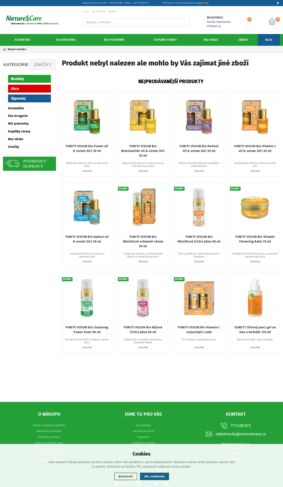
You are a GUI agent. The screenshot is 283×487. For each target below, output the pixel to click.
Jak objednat (98, 11)
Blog (268, 39)
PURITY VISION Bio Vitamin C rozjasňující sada (199, 329)
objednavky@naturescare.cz (241, 434)
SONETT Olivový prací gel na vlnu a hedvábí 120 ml (255, 329)
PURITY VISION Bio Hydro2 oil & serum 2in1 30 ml (86, 239)
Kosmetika (22, 39)
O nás (86, 11)
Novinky (17, 79)
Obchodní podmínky (49, 437)
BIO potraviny (114, 39)
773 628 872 (241, 425)
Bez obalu (211, 39)
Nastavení (126, 476)
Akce (15, 88)
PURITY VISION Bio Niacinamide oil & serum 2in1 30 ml (143, 150)
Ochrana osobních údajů (49, 442)
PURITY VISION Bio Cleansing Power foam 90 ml (87, 329)
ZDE (206, 3)
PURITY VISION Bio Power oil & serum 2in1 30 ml (87, 148)
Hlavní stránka (14, 49)
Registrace (143, 437)
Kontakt (112, 11)
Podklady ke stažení (143, 442)
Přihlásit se (214, 26)
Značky (243, 39)
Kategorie (16, 64)
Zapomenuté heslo (143, 431)
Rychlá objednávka (219, 22)
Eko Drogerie (65, 39)
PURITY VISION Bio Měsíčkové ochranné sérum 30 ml (143, 241)
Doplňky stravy (165, 39)
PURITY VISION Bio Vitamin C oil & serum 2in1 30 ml (255, 148)
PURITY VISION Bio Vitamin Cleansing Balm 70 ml (255, 239)
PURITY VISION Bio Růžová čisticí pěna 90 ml (143, 329)
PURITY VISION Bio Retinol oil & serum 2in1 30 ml (199, 148)
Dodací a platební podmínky (49, 425)
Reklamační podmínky (49, 431)
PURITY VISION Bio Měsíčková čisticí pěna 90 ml (199, 239)
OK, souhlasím (154, 476)
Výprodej (18, 98)
